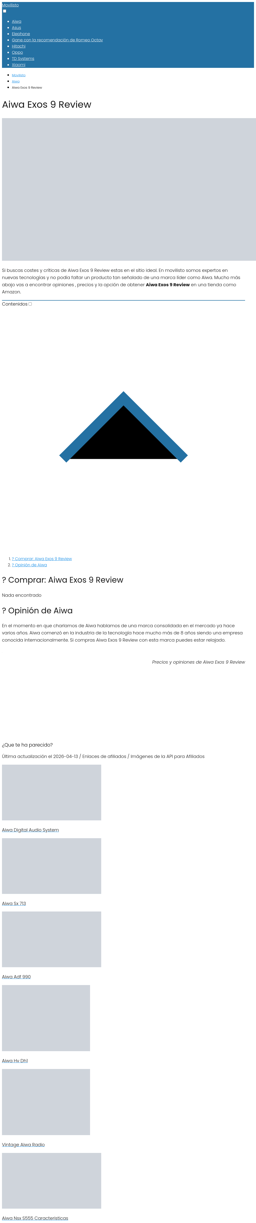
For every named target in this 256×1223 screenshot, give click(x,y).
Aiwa (16, 21)
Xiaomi (18, 65)
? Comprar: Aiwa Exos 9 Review (42, 559)
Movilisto (10, 5)
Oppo (17, 52)
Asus (16, 27)
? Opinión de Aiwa (29, 565)
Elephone (21, 34)
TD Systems (23, 58)
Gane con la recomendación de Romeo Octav (57, 40)
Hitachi (19, 46)
